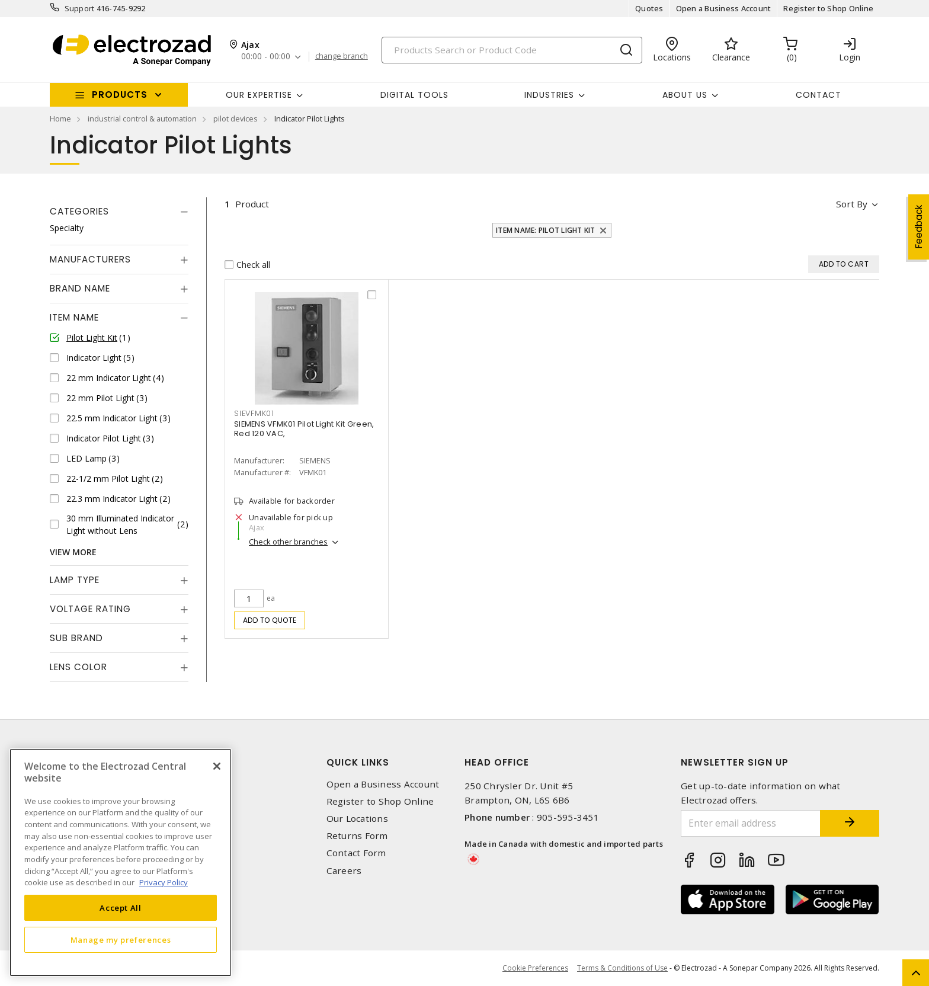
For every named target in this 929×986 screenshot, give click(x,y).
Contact (818, 95)
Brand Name (80, 288)
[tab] (119, 211)
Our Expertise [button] (259, 95)
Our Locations (357, 818)
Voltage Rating (90, 609)
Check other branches (288, 541)
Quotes (649, 8)
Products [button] (120, 94)
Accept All (121, 907)
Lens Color (78, 667)
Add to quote (270, 620)
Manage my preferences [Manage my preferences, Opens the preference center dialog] (121, 939)
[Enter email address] (751, 823)
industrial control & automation (142, 118)
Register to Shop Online (828, 8)
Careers (344, 870)
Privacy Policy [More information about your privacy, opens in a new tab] (163, 882)
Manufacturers (90, 259)
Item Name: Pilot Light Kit (545, 230)
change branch (341, 56)
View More (73, 552)
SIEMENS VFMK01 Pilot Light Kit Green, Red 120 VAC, (304, 428)
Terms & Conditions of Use (622, 968)
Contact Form (356, 853)
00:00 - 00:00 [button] (265, 57)
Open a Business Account (723, 8)
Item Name (74, 317)
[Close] (217, 766)
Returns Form (357, 835)
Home (60, 118)
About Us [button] (684, 95)
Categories (79, 211)
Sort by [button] (851, 204)
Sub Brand (76, 638)
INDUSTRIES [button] (549, 95)
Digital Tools (414, 95)
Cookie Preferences (535, 968)
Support (80, 8)
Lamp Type (75, 580)
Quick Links (357, 762)
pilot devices (235, 118)
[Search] (512, 50)
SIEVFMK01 (254, 413)
